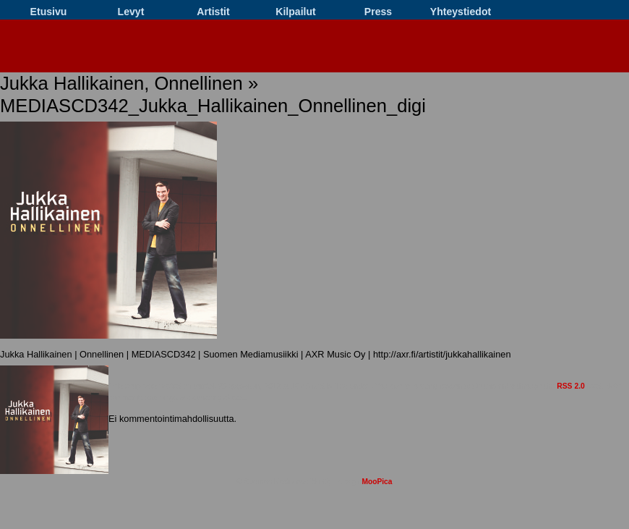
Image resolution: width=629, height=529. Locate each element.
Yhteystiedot (460, 11)
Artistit (213, 11)
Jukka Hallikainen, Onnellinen (121, 83)
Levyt (131, 11)
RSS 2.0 (571, 386)
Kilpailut (295, 11)
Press (378, 11)
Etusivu (48, 11)
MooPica (376, 482)
